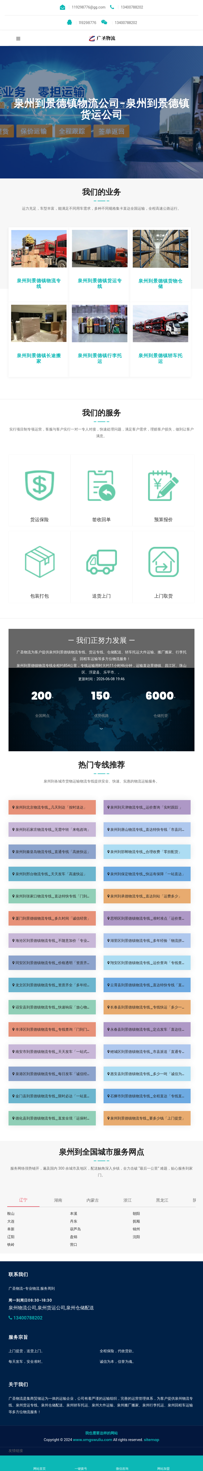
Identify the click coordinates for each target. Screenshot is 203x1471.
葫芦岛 (75, 1229)
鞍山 (10, 1213)
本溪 (73, 1213)
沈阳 (136, 1236)
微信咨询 (122, 1464)
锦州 (136, 1229)
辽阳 (10, 1236)
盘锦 (73, 1236)
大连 (10, 1221)
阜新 (10, 1229)
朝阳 (136, 1213)
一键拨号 (81, 1464)
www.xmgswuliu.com (92, 1439)
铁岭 (10, 1244)
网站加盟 (163, 1464)
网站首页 (39, 1464)
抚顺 (136, 1221)
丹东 (73, 1221)
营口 (73, 1244)
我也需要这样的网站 (101, 1433)
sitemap (151, 1439)
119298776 (81, 22)
